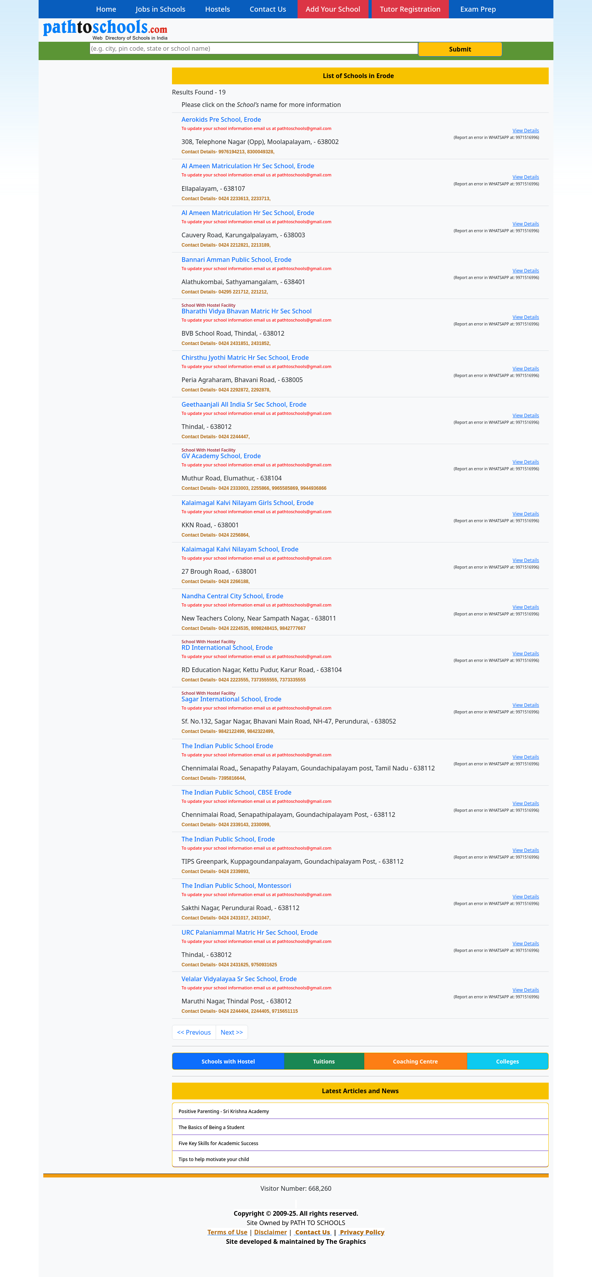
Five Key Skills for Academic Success (218, 1143)
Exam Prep (478, 9)
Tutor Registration (410, 9)
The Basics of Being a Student (212, 1127)
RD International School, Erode (233, 648)
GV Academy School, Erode (227, 456)
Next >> (232, 1032)
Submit (460, 49)
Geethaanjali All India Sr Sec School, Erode (249, 404)
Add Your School (333, 9)
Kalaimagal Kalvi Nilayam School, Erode (245, 550)
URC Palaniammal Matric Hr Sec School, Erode (254, 932)
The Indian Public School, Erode (233, 839)
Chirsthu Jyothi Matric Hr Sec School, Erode (250, 358)
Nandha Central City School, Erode (238, 596)
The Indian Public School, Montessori (241, 886)
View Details (525, 130)
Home (106, 9)
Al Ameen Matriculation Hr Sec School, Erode (248, 166)
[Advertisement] (103, 120)
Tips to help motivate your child (214, 1159)
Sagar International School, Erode (237, 699)
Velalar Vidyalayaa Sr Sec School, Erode (244, 979)
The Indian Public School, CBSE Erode (241, 793)
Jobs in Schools (160, 9)
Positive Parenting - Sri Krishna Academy (224, 1111)
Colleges (507, 1061)
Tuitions (324, 1061)
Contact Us (268, 9)
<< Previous (194, 1032)
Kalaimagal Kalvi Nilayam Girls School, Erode (252, 503)
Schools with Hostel (228, 1061)
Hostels (217, 9)
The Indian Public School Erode (233, 746)
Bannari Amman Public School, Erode (241, 260)
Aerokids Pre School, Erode (221, 119)
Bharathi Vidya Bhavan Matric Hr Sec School (251, 311)
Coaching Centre (415, 1061)
